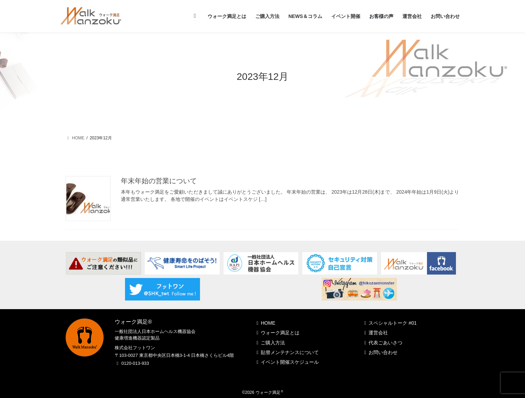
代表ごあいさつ (385, 342)
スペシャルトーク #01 (393, 323)
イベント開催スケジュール (290, 362)
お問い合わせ (383, 352)
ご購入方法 (273, 342)
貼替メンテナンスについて (290, 352)
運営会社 (378, 332)
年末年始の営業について (159, 181)
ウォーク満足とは (280, 332)
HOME (268, 323)
